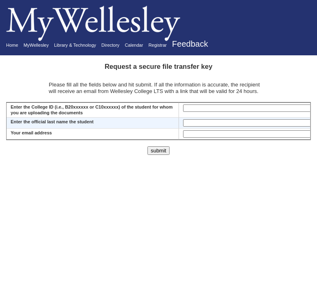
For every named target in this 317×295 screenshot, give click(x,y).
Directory (111, 45)
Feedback (190, 43)
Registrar (157, 45)
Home (12, 45)
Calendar (134, 45)
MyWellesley (36, 45)
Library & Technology (75, 45)
